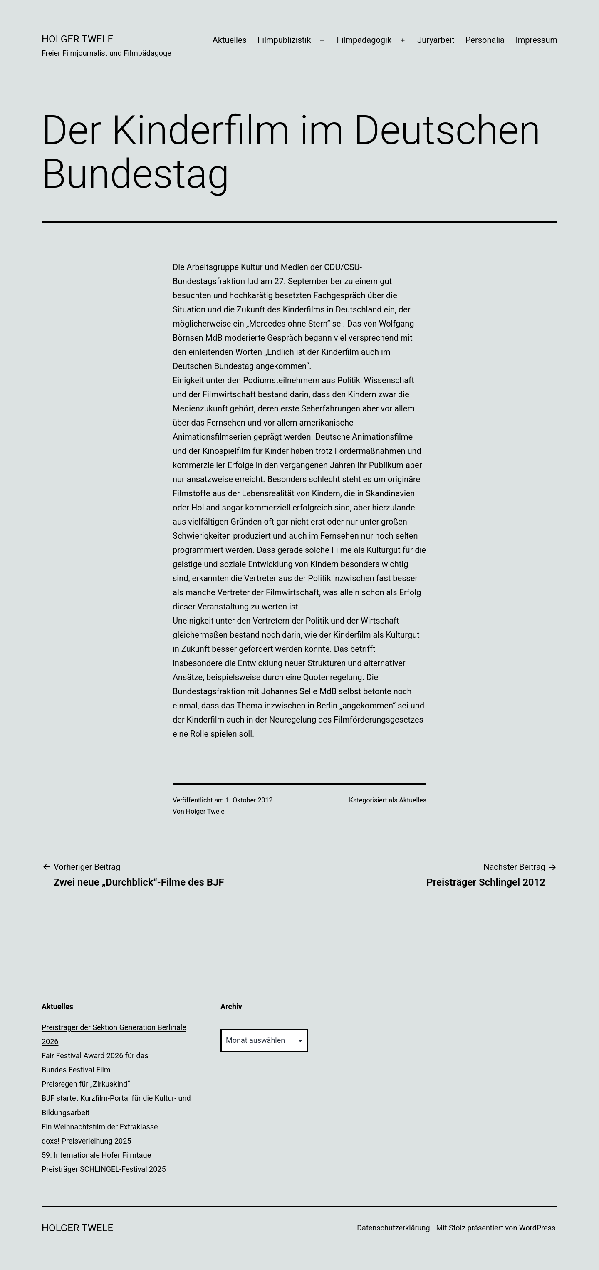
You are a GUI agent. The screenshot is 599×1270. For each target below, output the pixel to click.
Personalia (485, 40)
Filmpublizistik (284, 40)
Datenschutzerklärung (393, 1227)
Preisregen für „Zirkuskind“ (86, 1083)
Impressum (536, 40)
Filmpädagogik (364, 40)
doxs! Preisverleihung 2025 (86, 1140)
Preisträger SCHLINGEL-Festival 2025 (104, 1169)
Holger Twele (77, 39)
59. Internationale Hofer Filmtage (96, 1155)
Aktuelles (230, 40)
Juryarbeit (435, 40)
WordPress (537, 1227)
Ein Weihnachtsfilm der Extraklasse (100, 1126)
